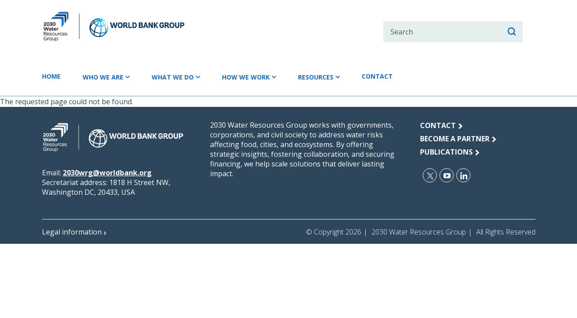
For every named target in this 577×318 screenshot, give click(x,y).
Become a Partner (454, 140)
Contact (399, 77)
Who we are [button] (107, 77)
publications (446, 153)
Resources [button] (333, 77)
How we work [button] (258, 77)
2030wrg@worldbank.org (107, 174)
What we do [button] (181, 77)
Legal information (72, 233)
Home (52, 77)
